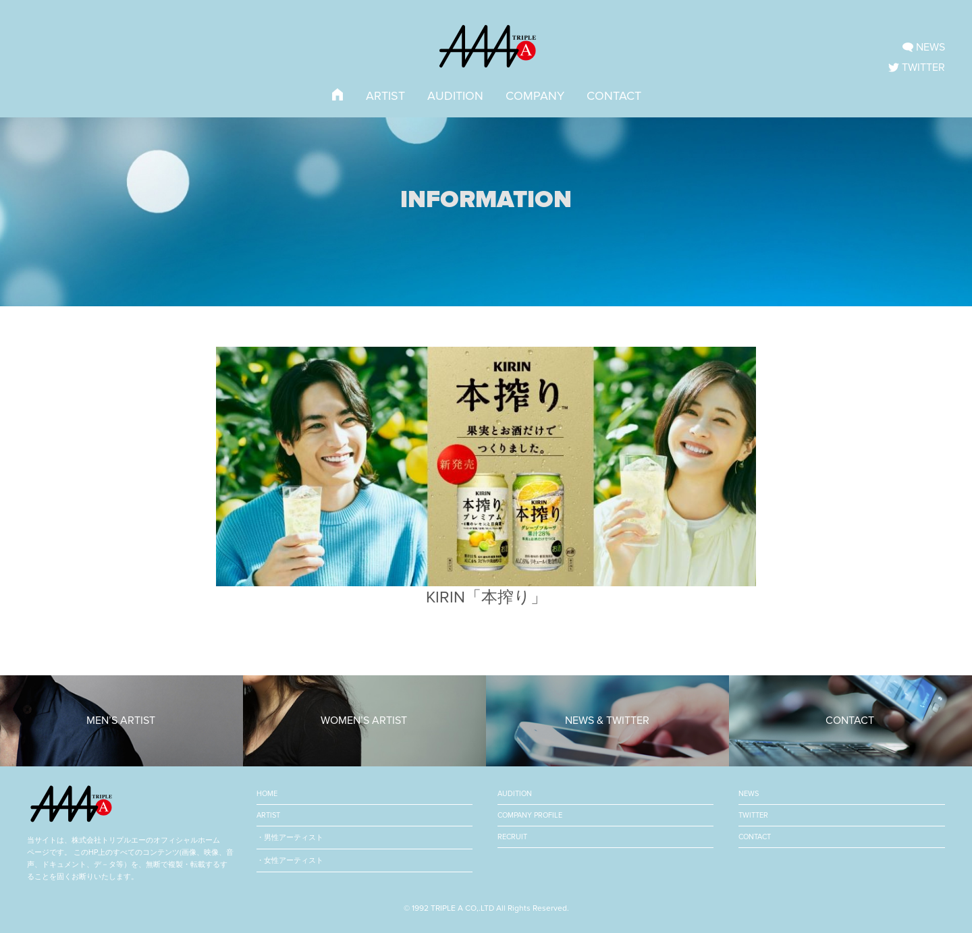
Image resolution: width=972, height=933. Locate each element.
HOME (266, 793)
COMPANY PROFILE (529, 815)
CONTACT (614, 95)
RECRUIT (512, 836)
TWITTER (753, 815)
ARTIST (385, 95)
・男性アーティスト (289, 837)
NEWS (748, 793)
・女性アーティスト (289, 860)
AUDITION (455, 95)
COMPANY (535, 95)
